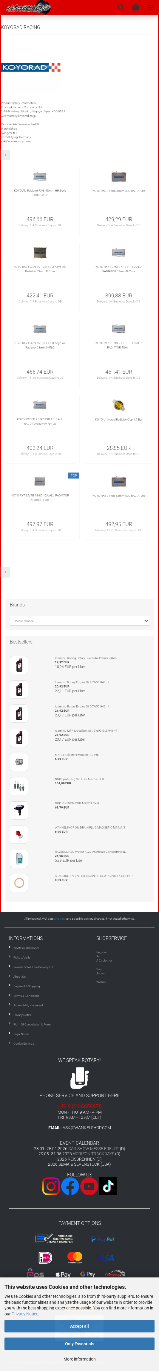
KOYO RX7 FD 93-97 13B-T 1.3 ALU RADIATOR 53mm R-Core (118, 269)
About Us (19, 976)
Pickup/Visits (21, 957)
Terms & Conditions (26, 995)
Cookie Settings (23, 1043)
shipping (60, 918)
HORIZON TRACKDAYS (93, 1153)
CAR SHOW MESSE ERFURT (93, 1148)
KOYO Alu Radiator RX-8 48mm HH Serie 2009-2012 (40, 192)
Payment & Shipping (26, 986)
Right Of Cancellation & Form (32, 1024)
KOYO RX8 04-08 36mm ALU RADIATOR (118, 190)
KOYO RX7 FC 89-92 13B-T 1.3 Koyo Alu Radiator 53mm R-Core (40, 269)
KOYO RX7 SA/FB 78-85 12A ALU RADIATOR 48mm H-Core (40, 497)
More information (80, 1359)
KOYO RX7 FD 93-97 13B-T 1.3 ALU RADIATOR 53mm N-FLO (40, 421)
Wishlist (101, 982)
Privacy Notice (25, 1314)
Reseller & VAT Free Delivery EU (33, 967)
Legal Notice (21, 1034)
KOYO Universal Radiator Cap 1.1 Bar (118, 419)
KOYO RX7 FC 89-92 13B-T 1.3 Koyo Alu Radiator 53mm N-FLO (40, 345)
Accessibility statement (28, 1005)
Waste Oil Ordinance (26, 948)
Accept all (79, 1326)
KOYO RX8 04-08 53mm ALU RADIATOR (118, 495)
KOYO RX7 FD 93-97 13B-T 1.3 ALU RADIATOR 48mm (118, 345)
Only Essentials (79, 1343)
